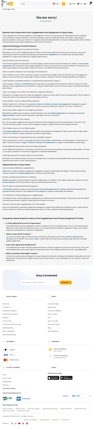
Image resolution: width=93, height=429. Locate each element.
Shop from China (80, 409)
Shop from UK (20, 409)
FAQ (49, 318)
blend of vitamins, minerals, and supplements (55, 104)
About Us (6, 304)
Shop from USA (8, 409)
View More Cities (9, 388)
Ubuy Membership (9, 335)
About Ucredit (53, 321)
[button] (72, 4)
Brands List (52, 307)
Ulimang (6, 385)
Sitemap (6, 318)
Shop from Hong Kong (50, 409)
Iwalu (4, 171)
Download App (53, 304)
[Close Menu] (2, 4)
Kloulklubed (7, 382)
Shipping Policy (8, 328)
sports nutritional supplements (46, 189)
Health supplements (58, 113)
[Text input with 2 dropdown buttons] (35, 3)
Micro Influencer (8, 331)
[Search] (63, 4)
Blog (49, 328)
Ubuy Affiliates (53, 331)
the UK (21, 239)
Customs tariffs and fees (12, 324)
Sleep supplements (14, 131)
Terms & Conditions (30, 420)
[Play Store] (66, 378)
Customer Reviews (54, 311)
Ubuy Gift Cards (54, 324)
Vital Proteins (8, 189)
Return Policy (52, 314)
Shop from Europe (23, 411)
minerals (79, 189)
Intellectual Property (10, 314)
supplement (53, 55)
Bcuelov (5, 180)
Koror (5, 375)
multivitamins (29, 84)
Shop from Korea (66, 409)
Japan (36, 239)
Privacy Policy (44, 420)
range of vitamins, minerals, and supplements (39, 142)
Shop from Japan (34, 409)
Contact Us (7, 307)
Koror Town (7, 378)
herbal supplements (26, 173)
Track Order (7, 321)
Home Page (6, 9)
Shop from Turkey (8, 411)
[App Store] (54, 378)
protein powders (9, 182)
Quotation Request (10, 311)
